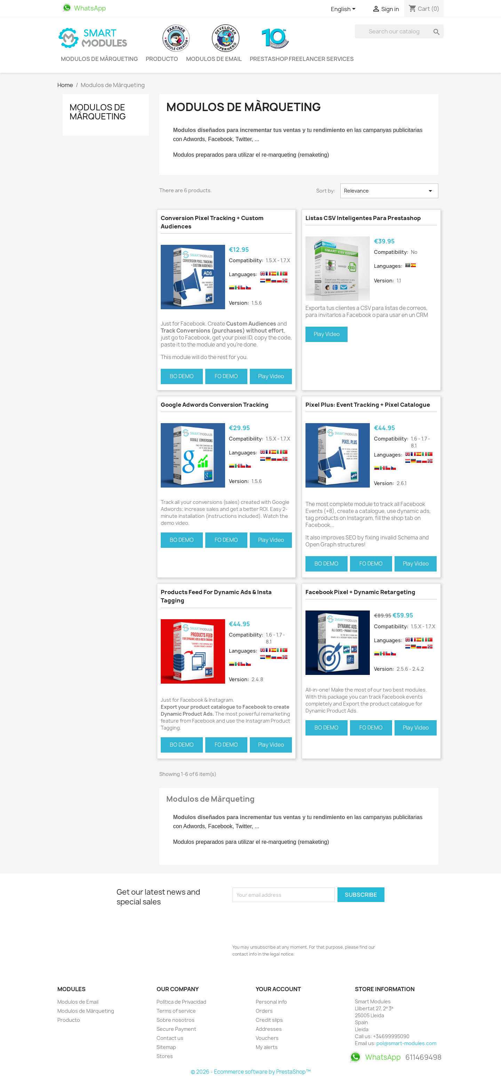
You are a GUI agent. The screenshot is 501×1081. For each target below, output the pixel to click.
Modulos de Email (214, 59)
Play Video (271, 376)
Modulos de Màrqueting (99, 59)
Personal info (271, 1001)
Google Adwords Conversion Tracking (215, 405)
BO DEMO (182, 376)
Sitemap (166, 1047)
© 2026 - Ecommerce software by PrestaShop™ (251, 1071)
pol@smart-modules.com (406, 1043)
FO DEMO (226, 376)
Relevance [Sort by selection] (389, 191)
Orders (264, 1011)
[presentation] (285, 921)
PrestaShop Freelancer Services (302, 59)
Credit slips (269, 1020)
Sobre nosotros (175, 1020)
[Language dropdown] (344, 9)
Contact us (170, 1038)
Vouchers (267, 1038)
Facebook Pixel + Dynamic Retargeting (360, 592)
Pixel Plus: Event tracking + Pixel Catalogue (367, 405)
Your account (278, 989)
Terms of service (176, 1011)
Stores (165, 1056)
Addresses (269, 1029)
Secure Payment (176, 1029)
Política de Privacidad (181, 1001)
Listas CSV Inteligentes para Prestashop (363, 218)
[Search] (399, 31)
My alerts (267, 1047)
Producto (162, 59)
